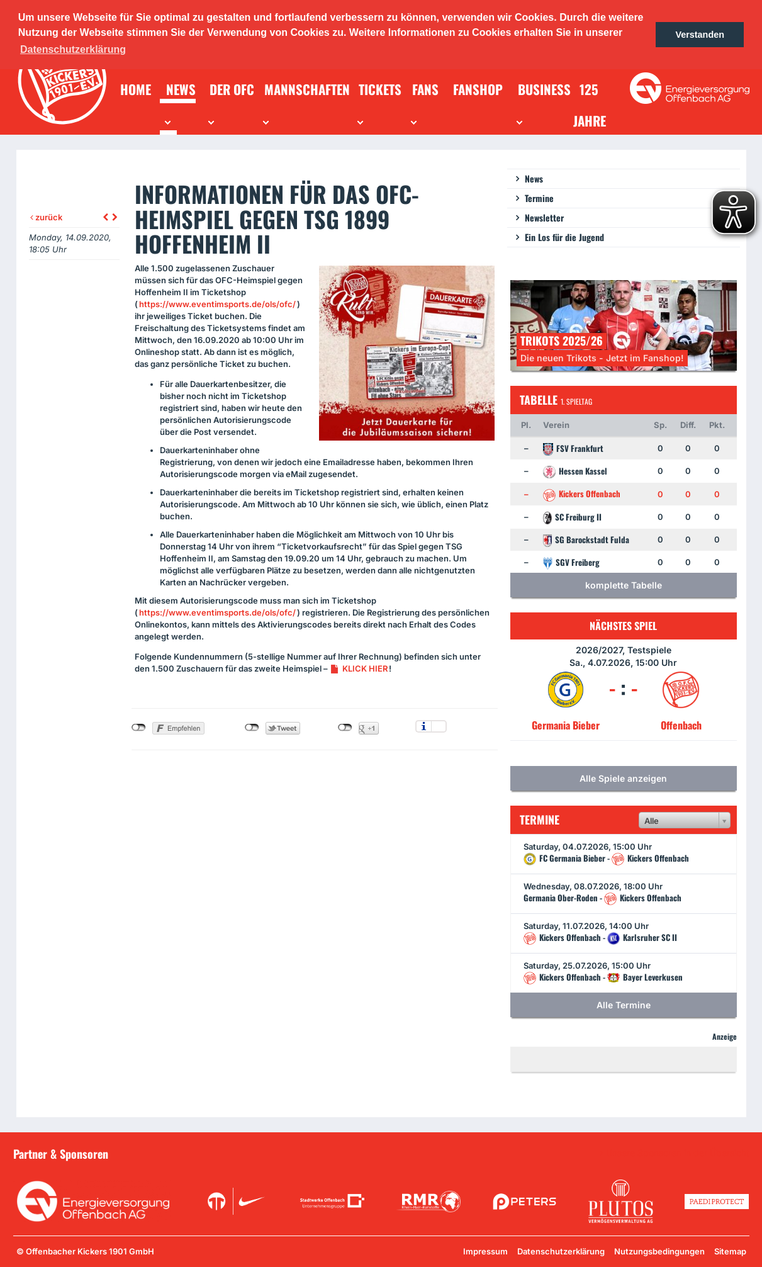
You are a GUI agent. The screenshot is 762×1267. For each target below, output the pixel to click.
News (534, 178)
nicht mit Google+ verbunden (345, 727)
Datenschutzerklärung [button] (73, 49)
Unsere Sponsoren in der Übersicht (677, 1153)
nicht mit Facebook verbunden (139, 727)
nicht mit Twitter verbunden (252, 727)
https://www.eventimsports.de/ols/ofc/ (217, 304)
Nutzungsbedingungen (659, 1251)
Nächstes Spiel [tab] (623, 625)
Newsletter (544, 217)
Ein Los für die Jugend (564, 237)
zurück (46, 217)
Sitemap (730, 1251)
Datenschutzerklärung (561, 1251)
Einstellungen (439, 726)
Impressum (485, 1251)
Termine (539, 198)
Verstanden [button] (699, 35)
